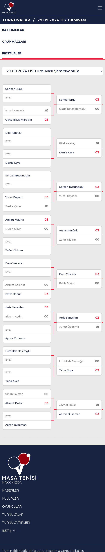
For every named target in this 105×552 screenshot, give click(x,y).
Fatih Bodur (13, 288)
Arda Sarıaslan (14, 301)
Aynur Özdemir (15, 331)
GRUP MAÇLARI (14, 41)
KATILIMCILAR (13, 30)
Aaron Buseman (15, 416)
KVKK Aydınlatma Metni (78, 546)
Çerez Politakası (72, 541)
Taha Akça (12, 373)
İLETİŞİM (8, 521)
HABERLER (10, 481)
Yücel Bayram (14, 194)
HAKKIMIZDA (12, 473)
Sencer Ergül (13, 88)
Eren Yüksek (13, 258)
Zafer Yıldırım (14, 246)
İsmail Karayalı (14, 109)
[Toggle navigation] (100, 8)
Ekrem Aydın (13, 310)
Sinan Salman (14, 386)
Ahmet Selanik (15, 279)
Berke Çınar (13, 203)
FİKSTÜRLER (11, 53)
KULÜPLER (10, 489)
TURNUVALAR (16, 20)
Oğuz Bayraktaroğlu (18, 119)
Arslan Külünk (14, 216)
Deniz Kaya (12, 160)
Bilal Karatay (13, 131)
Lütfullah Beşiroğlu (17, 344)
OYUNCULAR (12, 497)
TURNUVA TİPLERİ (16, 513)
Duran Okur (13, 225)
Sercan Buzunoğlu (17, 173)
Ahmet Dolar (13, 395)
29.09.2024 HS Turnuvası (61, 20)
